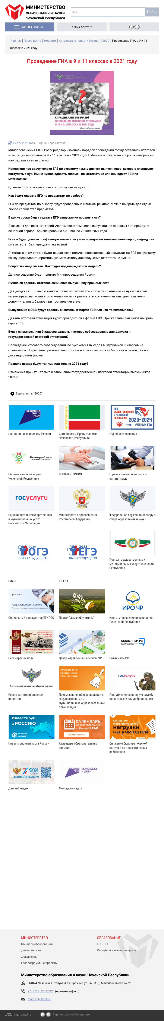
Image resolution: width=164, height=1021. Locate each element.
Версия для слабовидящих (71, 1014)
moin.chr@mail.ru (39, 999)
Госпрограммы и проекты (39, 963)
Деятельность (31, 950)
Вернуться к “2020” (29, 393)
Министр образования (37, 944)
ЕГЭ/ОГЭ (103, 944)
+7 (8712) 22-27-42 (40, 991)
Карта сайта (22, 1015)
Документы (29, 957)
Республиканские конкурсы (116, 950)
